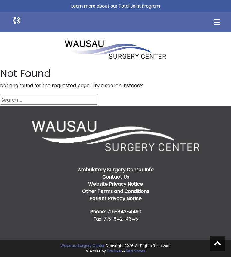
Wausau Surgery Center (82, 245)
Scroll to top (217, 243)
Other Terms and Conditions (115, 191)
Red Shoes (135, 251)
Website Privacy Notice (115, 184)
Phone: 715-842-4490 (115, 211)
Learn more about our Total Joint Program (115, 6)
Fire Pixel (114, 251)
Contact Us (115, 176)
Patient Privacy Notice (115, 198)
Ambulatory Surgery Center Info (116, 169)
